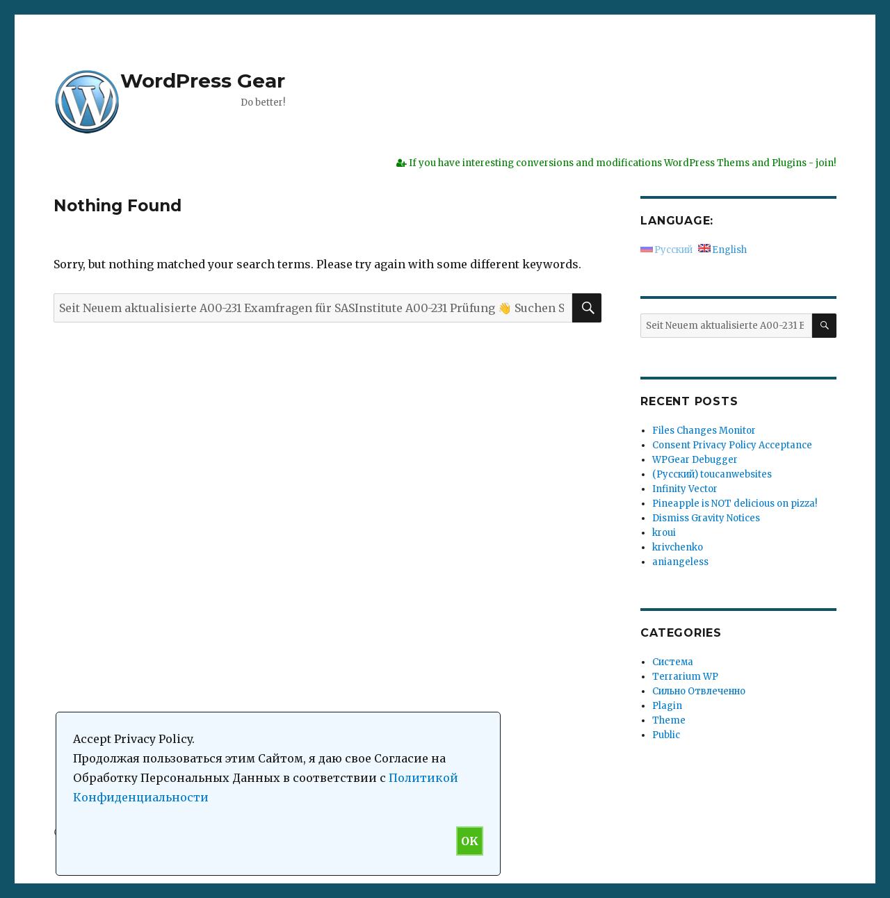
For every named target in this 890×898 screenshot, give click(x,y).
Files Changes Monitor (704, 430)
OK (469, 841)
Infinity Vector (685, 489)
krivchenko (677, 547)
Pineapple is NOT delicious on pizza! (734, 503)
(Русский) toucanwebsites (712, 474)
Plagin (667, 706)
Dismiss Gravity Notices (706, 518)
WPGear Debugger (695, 460)
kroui (664, 533)
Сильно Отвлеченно (698, 691)
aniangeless (680, 562)
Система (672, 662)
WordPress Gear (202, 80)
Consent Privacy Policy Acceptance (732, 445)
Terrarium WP (685, 677)
